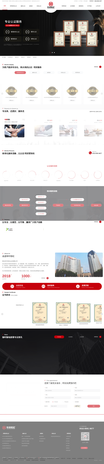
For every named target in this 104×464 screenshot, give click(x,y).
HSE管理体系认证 (5, 443)
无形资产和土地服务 (25, 441)
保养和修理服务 (25, 445)
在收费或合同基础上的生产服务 (28, 438)
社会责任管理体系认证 (6, 448)
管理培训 (64, 6)
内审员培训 (68, 450)
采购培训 (67, 438)
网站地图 (85, 1)
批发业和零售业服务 (25, 443)
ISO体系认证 (10, 57)
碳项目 (31, 6)
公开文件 (98, 6)
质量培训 (67, 448)
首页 (5, 5)
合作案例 (72, 6)
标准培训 (34, 57)
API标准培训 (68, 436)
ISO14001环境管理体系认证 (7, 438)
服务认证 (23, 6)
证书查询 (75, 1)
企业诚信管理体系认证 (6, 445)
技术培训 (67, 441)
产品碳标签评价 (42, 438)
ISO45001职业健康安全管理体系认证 (9, 441)
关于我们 (80, 1)
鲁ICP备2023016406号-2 (21, 460)
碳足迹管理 (41, 436)
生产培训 (67, 443)
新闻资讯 (81, 6)
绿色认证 (39, 6)
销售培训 (67, 445)
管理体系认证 (13, 6)
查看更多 (43, 282)
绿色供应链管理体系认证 (55, 436)
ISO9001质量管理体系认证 (7, 436)
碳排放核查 (41, 441)
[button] (49, 52)
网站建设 (96, 460)
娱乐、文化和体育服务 (26, 436)
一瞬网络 (100, 460)
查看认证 (11, 100)
